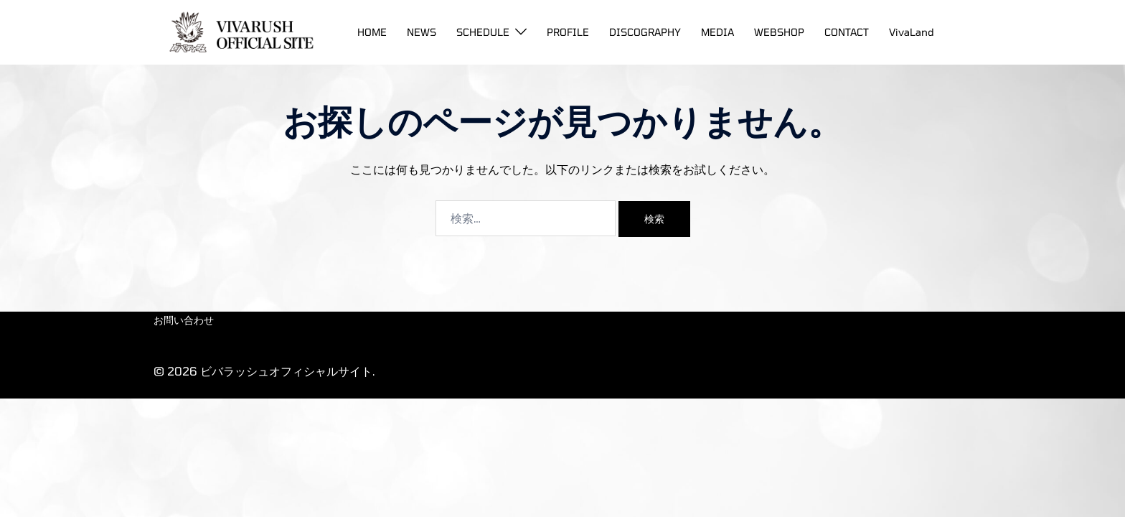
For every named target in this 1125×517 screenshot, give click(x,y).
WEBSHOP (779, 32)
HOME (372, 32)
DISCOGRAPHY (645, 32)
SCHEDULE (482, 32)
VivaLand (911, 32)
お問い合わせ (184, 320)
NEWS (421, 32)
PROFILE (568, 32)
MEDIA (717, 32)
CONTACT (846, 32)
